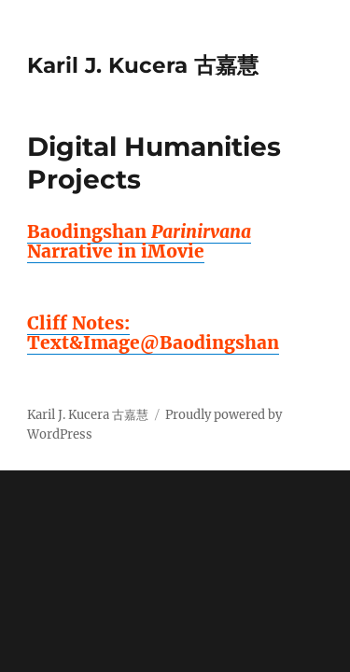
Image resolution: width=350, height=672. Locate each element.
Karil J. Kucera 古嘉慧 (143, 65)
